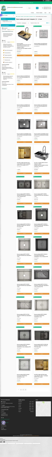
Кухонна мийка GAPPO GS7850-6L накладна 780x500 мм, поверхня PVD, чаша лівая (24, 225)
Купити (24, 55)
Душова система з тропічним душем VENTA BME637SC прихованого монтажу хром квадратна (8, 77)
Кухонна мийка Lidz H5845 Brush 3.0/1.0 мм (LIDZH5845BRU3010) (23, 105)
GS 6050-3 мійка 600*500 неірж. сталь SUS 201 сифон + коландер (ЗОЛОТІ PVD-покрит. (41, 375)
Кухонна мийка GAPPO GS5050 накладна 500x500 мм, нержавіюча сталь (24, 255)
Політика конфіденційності (35, 435)
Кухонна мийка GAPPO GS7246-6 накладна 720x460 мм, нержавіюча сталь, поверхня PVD (41, 285)
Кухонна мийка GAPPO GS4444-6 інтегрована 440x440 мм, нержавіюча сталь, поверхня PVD (41, 255)
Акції (45, 12)
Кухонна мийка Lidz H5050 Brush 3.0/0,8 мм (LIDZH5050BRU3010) (40, 44)
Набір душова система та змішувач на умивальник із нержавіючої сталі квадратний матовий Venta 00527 (8, 46)
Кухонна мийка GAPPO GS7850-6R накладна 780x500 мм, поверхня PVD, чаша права (41, 345)
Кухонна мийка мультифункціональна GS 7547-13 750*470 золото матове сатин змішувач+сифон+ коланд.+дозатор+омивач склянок (24, 46)
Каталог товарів (39, 12)
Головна (32, 12)
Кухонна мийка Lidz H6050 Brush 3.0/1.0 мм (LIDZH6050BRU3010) (23, 77)
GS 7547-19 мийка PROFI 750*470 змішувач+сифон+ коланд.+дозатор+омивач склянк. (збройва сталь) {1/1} (41, 164)
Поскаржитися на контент (27, 435)
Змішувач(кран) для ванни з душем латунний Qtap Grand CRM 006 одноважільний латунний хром (8, 35)
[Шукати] (37, 8)
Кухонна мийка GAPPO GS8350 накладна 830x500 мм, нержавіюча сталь (41, 195)
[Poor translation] (3, 442)
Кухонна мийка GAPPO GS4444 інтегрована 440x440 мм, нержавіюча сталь (23, 375)
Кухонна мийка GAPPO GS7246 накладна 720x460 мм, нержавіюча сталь (24, 315)
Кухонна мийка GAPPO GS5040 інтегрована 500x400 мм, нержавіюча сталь (40, 315)
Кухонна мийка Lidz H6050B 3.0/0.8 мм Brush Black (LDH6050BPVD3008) (24, 134)
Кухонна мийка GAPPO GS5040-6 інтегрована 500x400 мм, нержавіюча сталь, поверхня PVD (24, 345)
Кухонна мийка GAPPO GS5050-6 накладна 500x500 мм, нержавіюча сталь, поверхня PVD (41, 225)
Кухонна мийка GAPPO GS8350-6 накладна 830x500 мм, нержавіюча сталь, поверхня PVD (24, 195)
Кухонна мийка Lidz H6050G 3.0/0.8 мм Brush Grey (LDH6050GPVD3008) (41, 134)
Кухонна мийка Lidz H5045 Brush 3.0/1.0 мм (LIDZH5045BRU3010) (40, 77)
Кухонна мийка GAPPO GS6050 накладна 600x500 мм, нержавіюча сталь (24, 285)
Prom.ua (31, 434)
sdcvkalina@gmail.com (4, 422)
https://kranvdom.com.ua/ (5, 419)
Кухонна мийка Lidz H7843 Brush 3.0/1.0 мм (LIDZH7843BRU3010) (40, 105)
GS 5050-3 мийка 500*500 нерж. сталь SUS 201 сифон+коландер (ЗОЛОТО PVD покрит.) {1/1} (23, 164)
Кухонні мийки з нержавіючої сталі (29, 16)
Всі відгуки (4, 88)
